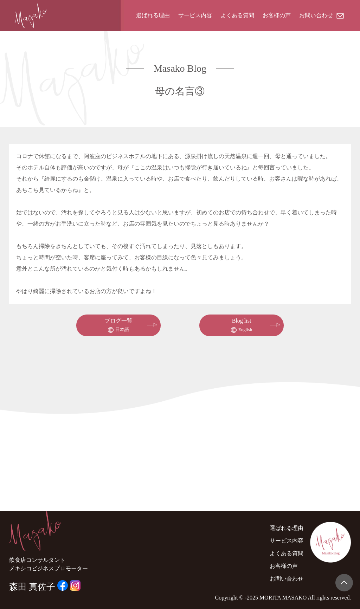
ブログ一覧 (118, 325)
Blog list (241, 325)
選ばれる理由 (153, 15)
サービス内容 (195, 15)
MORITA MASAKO (283, 598)
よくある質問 (237, 15)
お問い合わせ (321, 15)
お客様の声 (277, 15)
